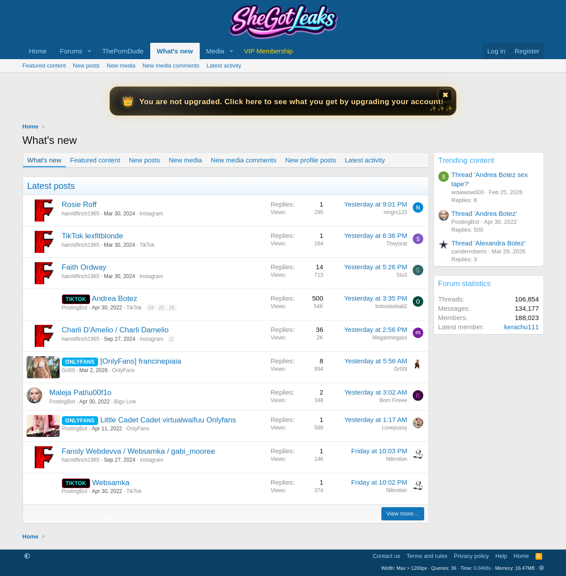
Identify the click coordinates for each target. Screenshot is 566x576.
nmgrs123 (395, 212)
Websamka (110, 482)
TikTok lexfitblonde (92, 236)
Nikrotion (396, 459)
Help (501, 556)
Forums (71, 51)
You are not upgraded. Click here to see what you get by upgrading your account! (291, 102)
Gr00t (68, 370)
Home (38, 51)
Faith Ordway (84, 267)
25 (161, 307)
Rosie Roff (79, 204)
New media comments (171, 65)
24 (151, 307)
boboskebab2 (391, 306)
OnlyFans (123, 370)
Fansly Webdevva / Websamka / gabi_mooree (138, 451)
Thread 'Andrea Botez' (484, 213)
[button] (89, 51)
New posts (86, 65)
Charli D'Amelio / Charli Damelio (115, 330)
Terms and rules (426, 556)
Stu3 (401, 275)
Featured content (44, 65)
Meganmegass (389, 338)
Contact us (386, 556)
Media (215, 51)
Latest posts (51, 186)
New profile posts (310, 160)
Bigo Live (125, 402)
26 (171, 307)
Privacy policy (471, 556)
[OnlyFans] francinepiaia (140, 361)
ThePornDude (122, 51)
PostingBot (74, 308)
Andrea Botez (114, 298)
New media (121, 65)
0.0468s (482, 568)
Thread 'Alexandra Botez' (489, 243)
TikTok (146, 245)
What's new (175, 51)
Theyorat (396, 244)
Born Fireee (393, 400)
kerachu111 (521, 327)
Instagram (151, 214)
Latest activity (223, 65)
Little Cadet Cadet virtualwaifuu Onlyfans (168, 420)
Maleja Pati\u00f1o (80, 392)
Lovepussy (394, 428)
